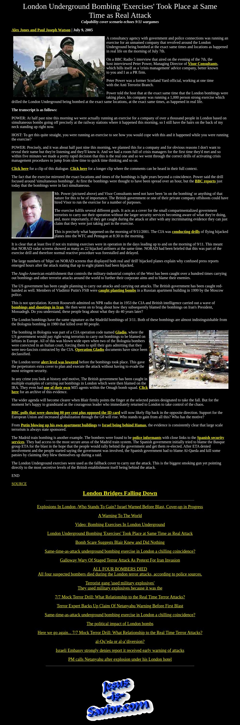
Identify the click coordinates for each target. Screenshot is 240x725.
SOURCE (19, 484)
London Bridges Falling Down (120, 493)
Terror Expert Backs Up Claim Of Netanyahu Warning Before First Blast (120, 605)
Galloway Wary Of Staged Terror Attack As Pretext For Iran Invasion (120, 560)
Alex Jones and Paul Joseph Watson (41, 30)
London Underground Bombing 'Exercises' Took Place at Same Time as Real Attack (120, 533)
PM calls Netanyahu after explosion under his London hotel (120, 659)
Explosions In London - (120, 506)
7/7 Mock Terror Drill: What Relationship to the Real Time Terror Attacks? (120, 597)
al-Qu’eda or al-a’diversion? (120, 641)
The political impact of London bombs (120, 623)
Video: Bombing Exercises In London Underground (120, 524)
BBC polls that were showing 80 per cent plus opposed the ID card (66, 413)
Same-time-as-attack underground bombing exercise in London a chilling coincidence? (120, 551)
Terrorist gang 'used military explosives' (120, 585)
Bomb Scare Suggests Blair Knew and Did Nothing (119, 542)
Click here (20, 169)
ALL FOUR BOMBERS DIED (120, 569)
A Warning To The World (120, 515)
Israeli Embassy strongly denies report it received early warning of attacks (120, 650)
